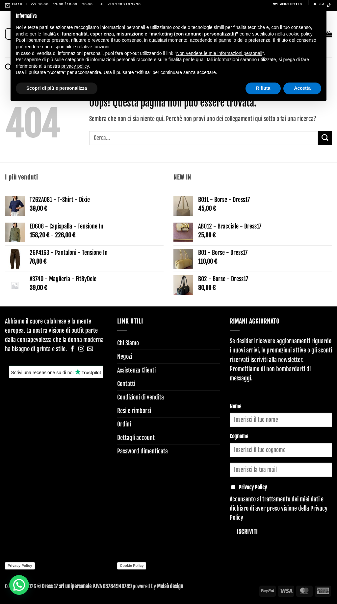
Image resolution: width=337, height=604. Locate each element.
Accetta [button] (302, 88)
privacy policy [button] (75, 66)
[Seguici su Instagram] (81, 349)
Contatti (126, 383)
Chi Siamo (128, 343)
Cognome (239, 436)
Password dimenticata (142, 451)
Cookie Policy (131, 566)
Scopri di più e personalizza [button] (56, 88)
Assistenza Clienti (136, 370)
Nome (235, 406)
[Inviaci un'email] (90, 349)
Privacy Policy (20, 566)
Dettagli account (136, 437)
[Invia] (325, 138)
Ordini (124, 424)
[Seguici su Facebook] (72, 349)
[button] (15, 586)
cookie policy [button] (299, 33)
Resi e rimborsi (134, 410)
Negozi (124, 356)
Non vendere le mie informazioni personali (219, 53)
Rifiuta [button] (263, 88)
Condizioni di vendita (140, 397)
